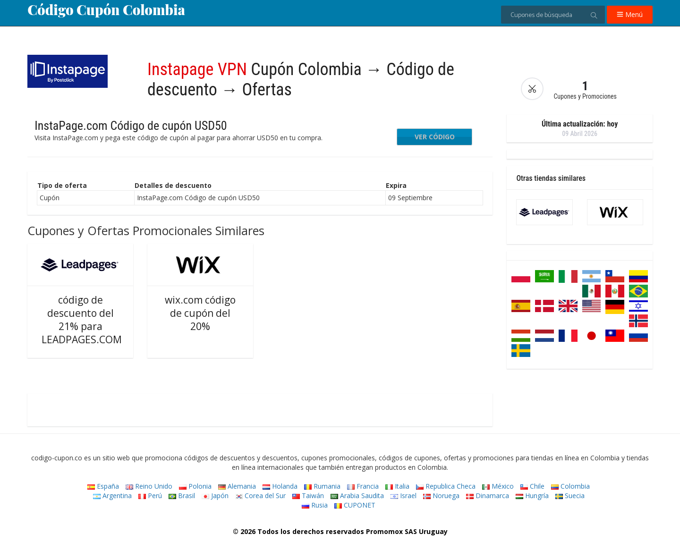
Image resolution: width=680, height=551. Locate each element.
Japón (215, 495)
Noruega (441, 495)
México (498, 486)
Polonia (195, 486)
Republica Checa (446, 486)
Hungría (532, 495)
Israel (403, 495)
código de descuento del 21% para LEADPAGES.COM (82, 319)
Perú (150, 495)
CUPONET (354, 504)
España (103, 486)
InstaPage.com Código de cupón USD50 (130, 126)
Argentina (112, 495)
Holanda (280, 486)
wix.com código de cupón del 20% (200, 313)
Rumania (322, 486)
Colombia (570, 486)
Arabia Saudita (357, 495)
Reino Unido (149, 486)
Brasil (182, 495)
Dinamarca (487, 495)
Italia (397, 486)
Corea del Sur (260, 495)
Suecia (570, 495)
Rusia (315, 504)
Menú (630, 14)
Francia (363, 486)
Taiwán (308, 495)
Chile (532, 486)
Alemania (237, 486)
